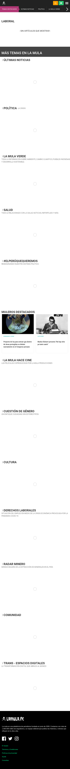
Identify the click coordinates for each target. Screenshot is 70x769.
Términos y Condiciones (10, 749)
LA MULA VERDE (54, 9)
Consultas (5, 760)
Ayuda (4, 757)
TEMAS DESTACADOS (9, 9)
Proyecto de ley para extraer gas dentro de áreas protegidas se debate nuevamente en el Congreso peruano (17, 344)
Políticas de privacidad (9, 753)
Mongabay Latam (8, 336)
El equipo (5, 746)
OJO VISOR (41, 336)
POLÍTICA (41, 9)
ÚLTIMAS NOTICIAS (27, 9)
